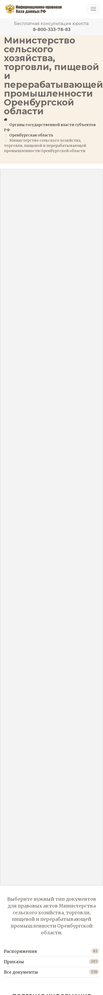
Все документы (21, 972)
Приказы (14, 961)
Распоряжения (20, 951)
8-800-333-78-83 (51, 29)
